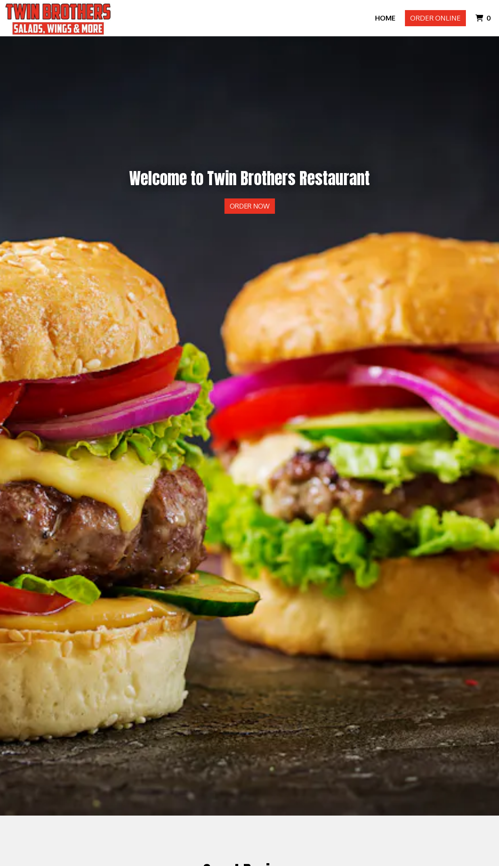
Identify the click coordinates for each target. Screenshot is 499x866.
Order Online (435, 18)
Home (385, 18)
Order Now (250, 206)
